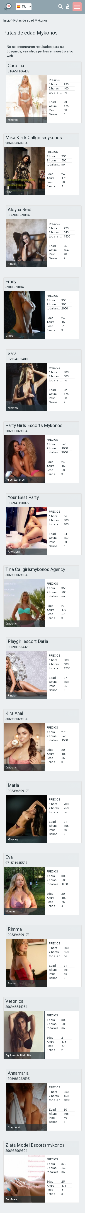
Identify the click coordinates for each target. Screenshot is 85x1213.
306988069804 (16, 143)
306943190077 (18, 503)
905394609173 (18, 791)
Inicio (7, 20)
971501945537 (16, 863)
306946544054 (16, 1007)
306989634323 (18, 647)
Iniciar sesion (67, 6)
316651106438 (18, 71)
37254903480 (18, 359)
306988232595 (18, 1079)
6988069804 (14, 287)
